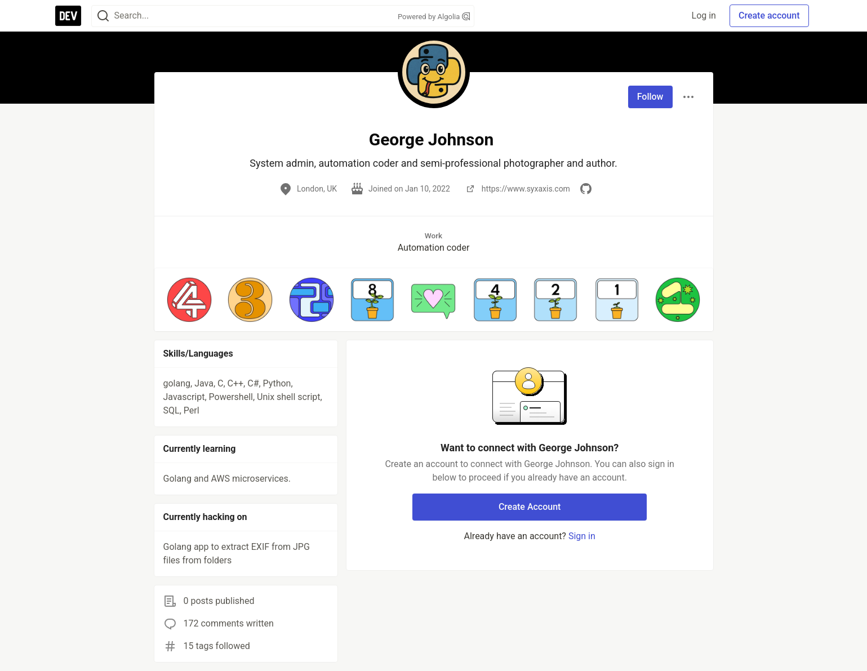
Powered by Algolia (434, 16)
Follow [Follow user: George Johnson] (650, 96)
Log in (704, 15)
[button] (189, 299)
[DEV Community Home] (68, 16)
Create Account (530, 506)
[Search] (103, 16)
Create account (769, 15)
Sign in (581, 536)
